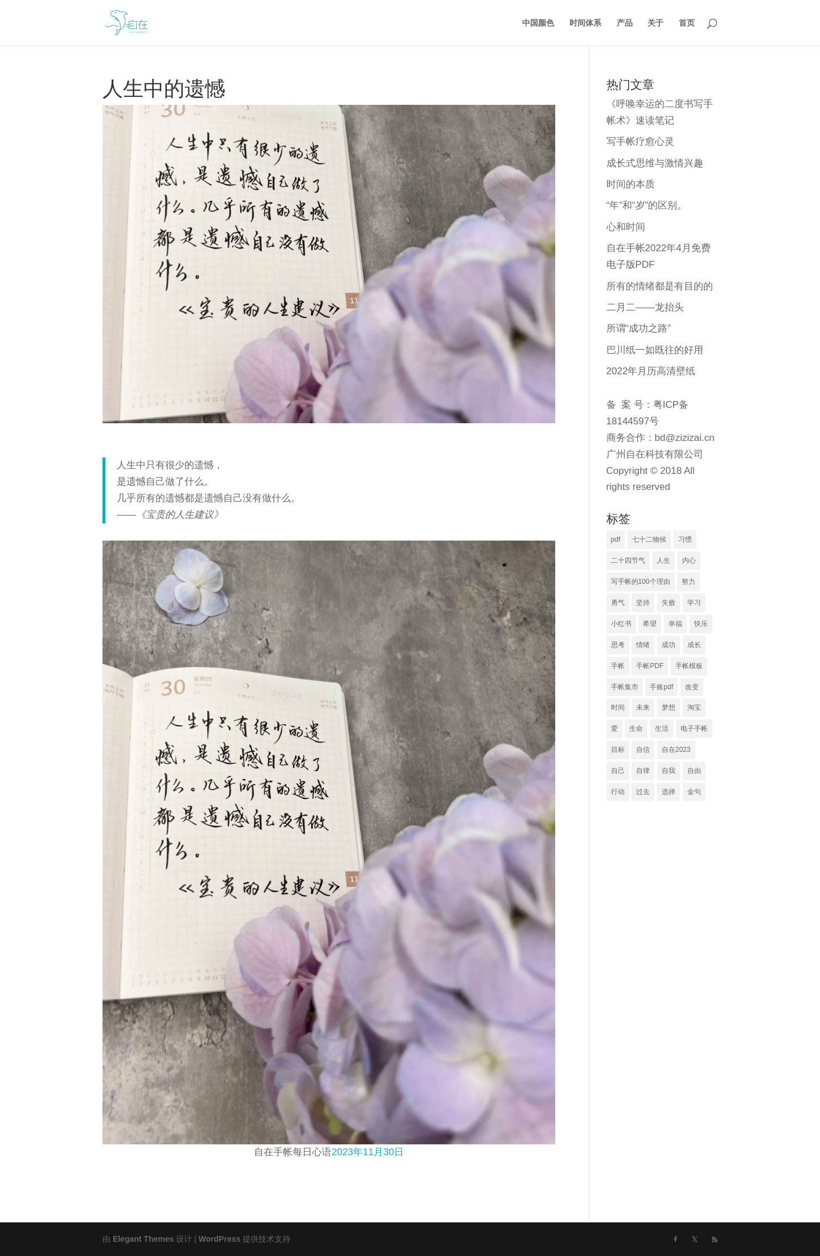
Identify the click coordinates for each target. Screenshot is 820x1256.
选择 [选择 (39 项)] (668, 792)
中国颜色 (538, 23)
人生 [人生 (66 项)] (663, 560)
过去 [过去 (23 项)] (643, 792)
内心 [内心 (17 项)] (689, 560)
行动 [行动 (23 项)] (618, 792)
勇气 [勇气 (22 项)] (618, 603)
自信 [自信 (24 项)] (643, 750)
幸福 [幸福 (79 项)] (675, 624)
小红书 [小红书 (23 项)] (621, 624)
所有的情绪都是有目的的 (659, 286)
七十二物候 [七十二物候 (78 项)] (649, 539)
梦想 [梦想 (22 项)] (668, 707)
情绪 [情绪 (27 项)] (643, 645)
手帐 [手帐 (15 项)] (618, 666)
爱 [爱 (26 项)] (614, 729)
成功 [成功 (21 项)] (668, 645)
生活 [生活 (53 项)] (662, 729)
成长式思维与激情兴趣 (654, 163)
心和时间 (625, 227)
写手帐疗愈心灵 (640, 141)
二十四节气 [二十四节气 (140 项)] (628, 560)
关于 (655, 23)
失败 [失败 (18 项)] (668, 603)
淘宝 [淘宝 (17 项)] (694, 707)
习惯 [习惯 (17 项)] (685, 539)
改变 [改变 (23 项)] (692, 687)
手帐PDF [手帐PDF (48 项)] (649, 666)
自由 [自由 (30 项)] (694, 771)
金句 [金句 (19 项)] (694, 792)
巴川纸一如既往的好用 (654, 350)
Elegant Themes (143, 1238)
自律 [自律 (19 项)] (643, 771)
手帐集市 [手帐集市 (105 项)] (624, 687)
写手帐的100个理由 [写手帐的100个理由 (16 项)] (640, 582)
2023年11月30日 (367, 1152)
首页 (687, 23)
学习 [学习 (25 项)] (694, 603)
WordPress (220, 1238)
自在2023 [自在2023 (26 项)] (676, 750)
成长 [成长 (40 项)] (694, 645)
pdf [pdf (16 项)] (616, 539)
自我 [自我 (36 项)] (668, 771)
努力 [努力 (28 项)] (688, 582)
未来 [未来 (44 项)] (643, 707)
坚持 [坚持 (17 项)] (643, 603)
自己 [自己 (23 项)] (618, 771)
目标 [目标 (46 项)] (618, 750)
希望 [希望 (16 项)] (650, 624)
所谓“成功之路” (638, 328)
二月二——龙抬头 (645, 307)
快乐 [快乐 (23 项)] (701, 624)
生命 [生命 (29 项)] (636, 729)
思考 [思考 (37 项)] (618, 645)
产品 (625, 23)
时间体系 (585, 23)
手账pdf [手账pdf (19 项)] (661, 687)
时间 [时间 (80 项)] (618, 707)
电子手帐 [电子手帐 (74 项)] (694, 729)
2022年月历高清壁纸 (651, 371)
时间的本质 (630, 184)
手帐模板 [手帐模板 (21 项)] (689, 666)
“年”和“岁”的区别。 (646, 205)
